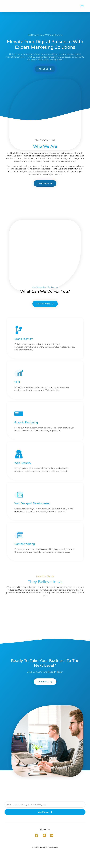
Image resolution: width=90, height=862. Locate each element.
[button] (82, 5)
